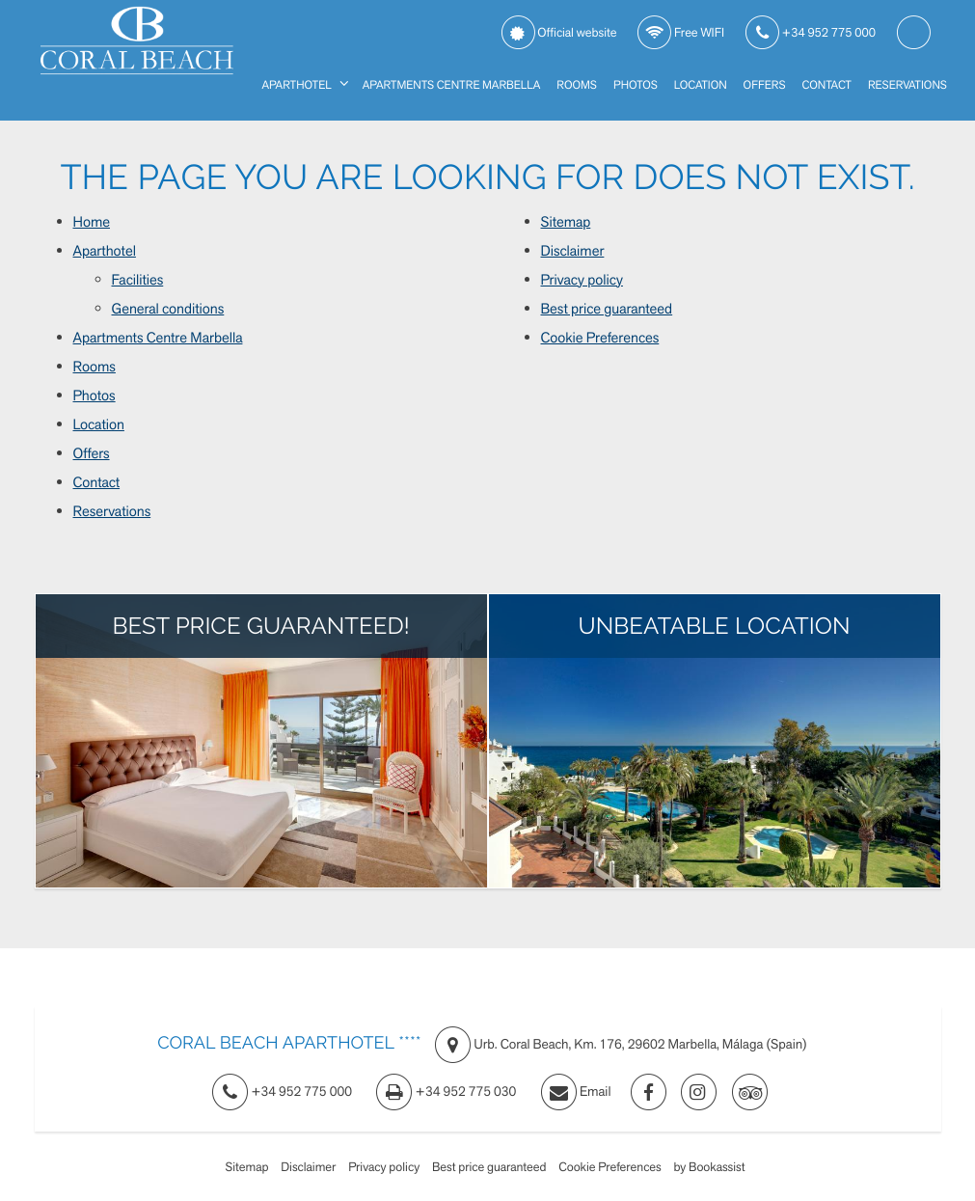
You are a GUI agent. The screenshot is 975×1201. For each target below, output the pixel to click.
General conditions (168, 308)
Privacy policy (582, 279)
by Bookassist (709, 1167)
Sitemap (566, 222)
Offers (765, 85)
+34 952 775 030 (446, 1092)
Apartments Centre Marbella (452, 85)
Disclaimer (573, 250)
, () (621, 1045)
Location (700, 85)
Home (91, 222)
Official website (559, 33)
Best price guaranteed (607, 308)
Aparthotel (296, 85)
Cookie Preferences (600, 337)
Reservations (907, 85)
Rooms (576, 85)
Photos (635, 85)
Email (576, 1092)
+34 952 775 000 (810, 33)
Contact (826, 85)
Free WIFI (680, 33)
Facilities (138, 279)
